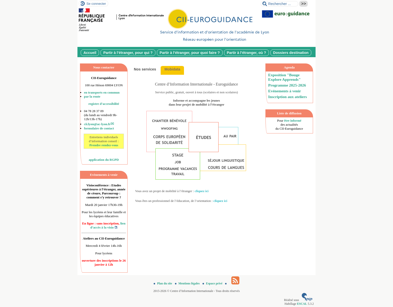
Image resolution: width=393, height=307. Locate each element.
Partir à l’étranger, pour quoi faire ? (190, 53)
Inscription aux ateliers (287, 97)
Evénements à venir (284, 91)
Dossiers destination (291, 53)
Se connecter (96, 4)
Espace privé (213, 283)
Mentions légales (188, 283)
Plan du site (163, 283)
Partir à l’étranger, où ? (246, 53)
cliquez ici (202, 191)
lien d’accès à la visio (107, 225)
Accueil (89, 53)
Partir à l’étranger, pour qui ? (128, 53)
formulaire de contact (99, 128)
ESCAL (302, 303)
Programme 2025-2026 (287, 85)
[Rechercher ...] (279, 4)
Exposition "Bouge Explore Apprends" (284, 77)
